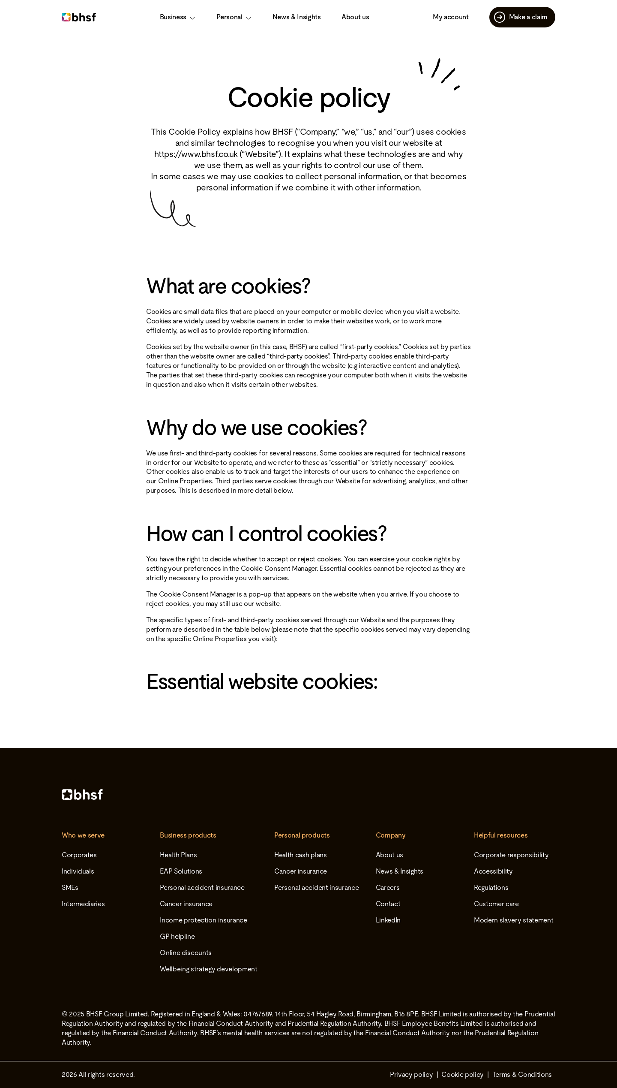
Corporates (79, 855)
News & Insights (297, 17)
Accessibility (493, 871)
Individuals (78, 871)
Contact (388, 904)
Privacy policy (411, 1074)
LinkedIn (388, 920)
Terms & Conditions (522, 1074)
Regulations (491, 887)
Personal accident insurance (202, 887)
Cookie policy (462, 1074)
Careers (388, 887)
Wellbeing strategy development (208, 969)
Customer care (496, 904)
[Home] (308, 794)
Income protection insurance (203, 920)
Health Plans (178, 855)
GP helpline (177, 936)
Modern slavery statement (513, 920)
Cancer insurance (186, 904)
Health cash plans (300, 855)
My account (451, 17)
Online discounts (186, 953)
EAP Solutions (181, 871)
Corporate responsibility (511, 855)
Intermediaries (83, 904)
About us (355, 17)
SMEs (70, 887)
